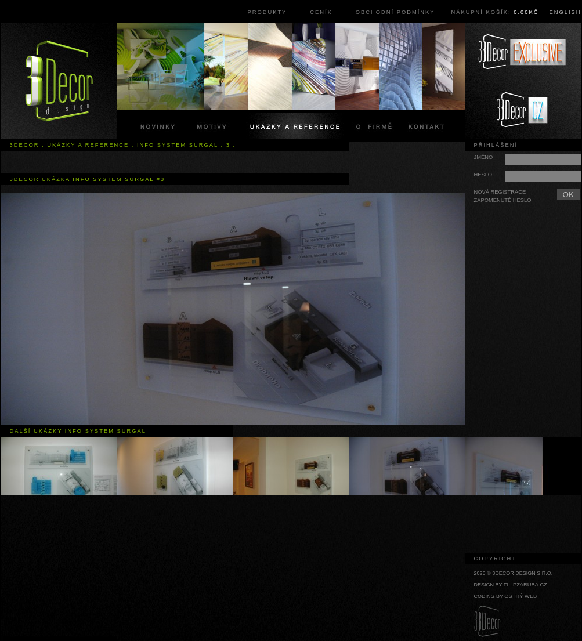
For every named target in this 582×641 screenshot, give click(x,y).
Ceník (321, 12)
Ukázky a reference (88, 145)
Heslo (483, 175)
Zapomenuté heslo (503, 200)
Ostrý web (520, 596)
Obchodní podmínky (395, 12)
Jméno (483, 157)
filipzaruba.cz (525, 585)
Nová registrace (500, 192)
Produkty (267, 12)
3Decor (24, 145)
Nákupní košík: (494, 12)
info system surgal (177, 145)
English (565, 12)
